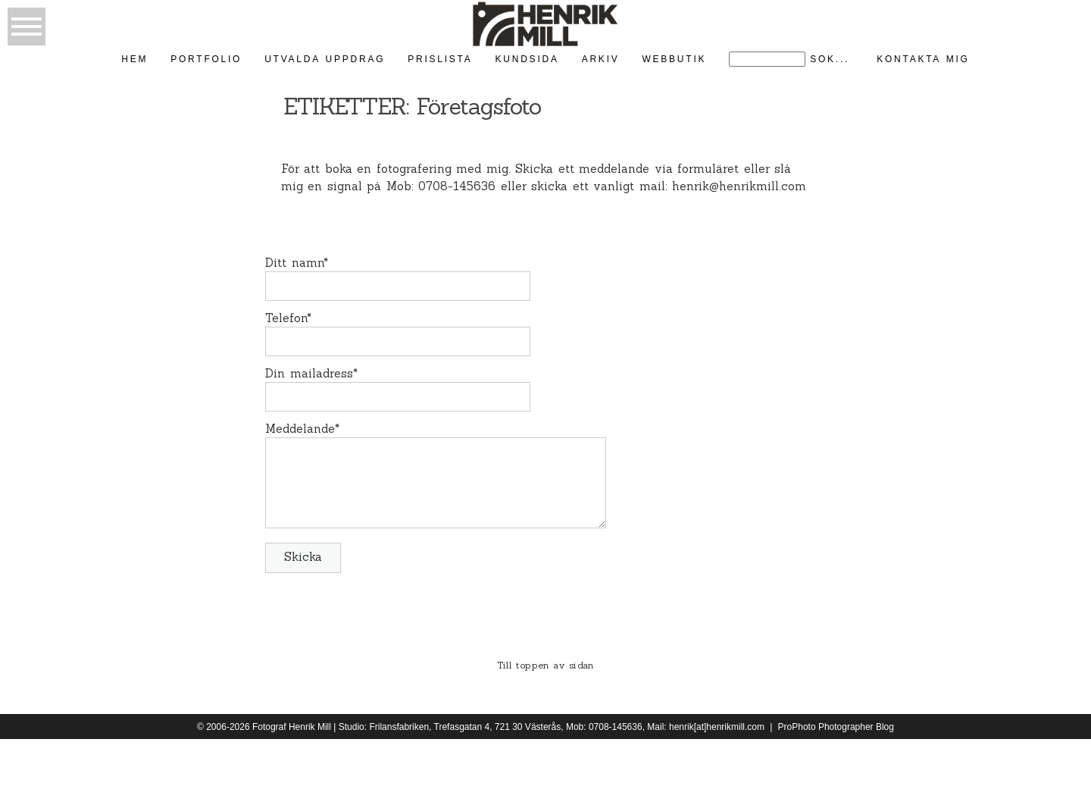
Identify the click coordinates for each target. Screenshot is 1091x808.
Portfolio (206, 59)
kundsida (527, 59)
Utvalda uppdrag (324, 59)
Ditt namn (294, 262)
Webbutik (674, 59)
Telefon (286, 318)
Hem (134, 59)
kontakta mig (923, 59)
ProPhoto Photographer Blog (836, 727)
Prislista (440, 59)
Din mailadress (309, 373)
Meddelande (300, 428)
